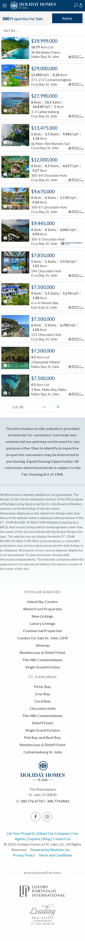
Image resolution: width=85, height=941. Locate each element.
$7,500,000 (43, 287)
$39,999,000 (44, 41)
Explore (34, 839)
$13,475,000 (44, 128)
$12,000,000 (44, 159)
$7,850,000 (43, 255)
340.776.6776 (31, 801)
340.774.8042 (58, 801)
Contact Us (61, 839)
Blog (46, 839)
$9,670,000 (43, 191)
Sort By (11, 30)
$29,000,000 (44, 68)
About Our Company (53, 833)
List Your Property (21, 833)
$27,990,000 (44, 96)
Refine (67, 18)
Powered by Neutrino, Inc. (50, 849)
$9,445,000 (43, 223)
